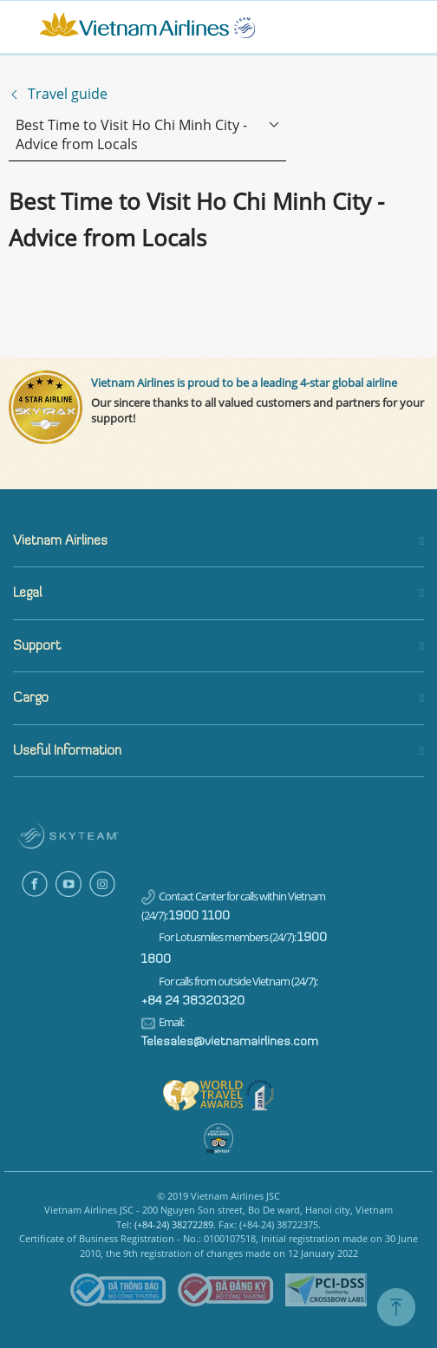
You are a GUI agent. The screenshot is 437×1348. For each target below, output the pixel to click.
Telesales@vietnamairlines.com (229, 1042)
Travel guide (68, 93)
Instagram (103, 884)
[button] (218, 541)
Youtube (69, 884)
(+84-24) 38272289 (173, 1224)
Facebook (35, 884)
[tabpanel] (218, 1071)
